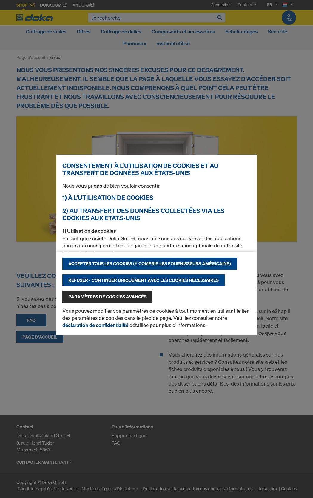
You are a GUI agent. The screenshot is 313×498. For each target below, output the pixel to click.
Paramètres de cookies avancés (107, 297)
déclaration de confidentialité (95, 325)
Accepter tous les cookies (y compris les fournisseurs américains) (149, 263)
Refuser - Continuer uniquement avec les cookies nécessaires (143, 280)
